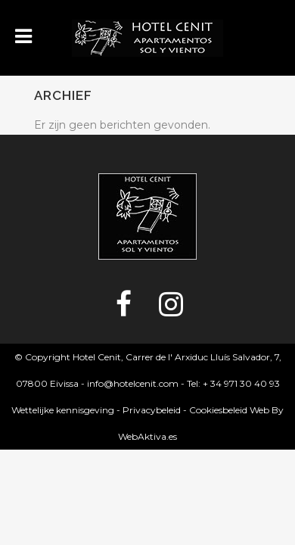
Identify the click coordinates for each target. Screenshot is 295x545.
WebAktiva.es (147, 436)
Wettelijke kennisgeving (62, 410)
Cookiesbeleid (218, 410)
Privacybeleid (152, 410)
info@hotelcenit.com (133, 383)
